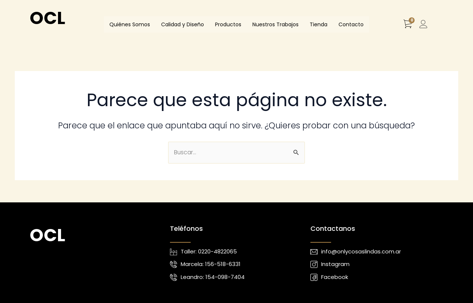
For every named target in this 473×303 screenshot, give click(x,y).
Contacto (351, 24)
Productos (228, 24)
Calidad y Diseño (182, 24)
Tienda (318, 24)
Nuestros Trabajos (275, 24)
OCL (47, 18)
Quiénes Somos (129, 24)
